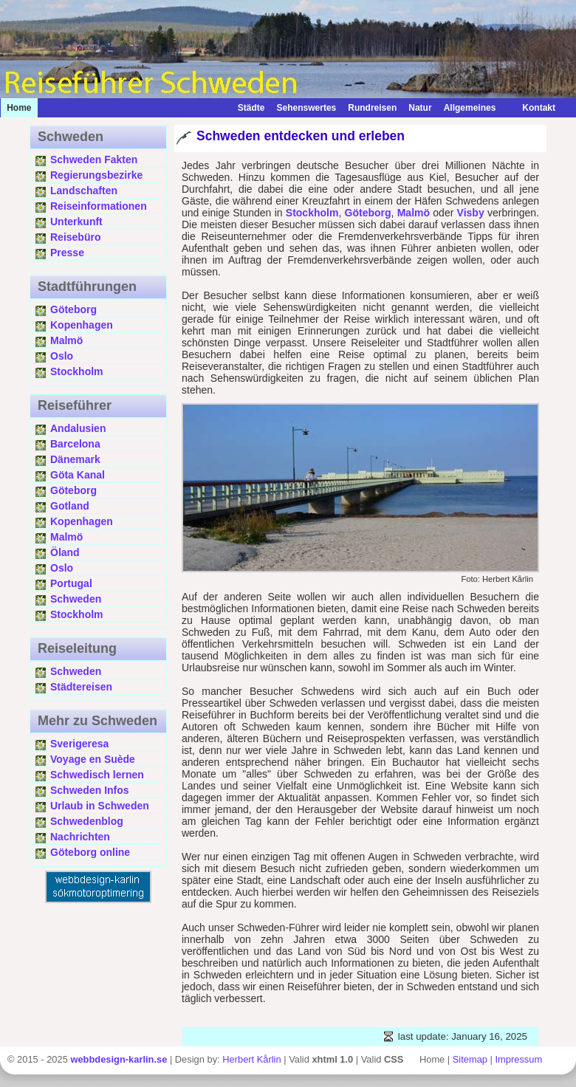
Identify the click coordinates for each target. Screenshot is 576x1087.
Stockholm (76, 371)
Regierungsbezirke (96, 175)
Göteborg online (90, 852)
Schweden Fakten (93, 159)
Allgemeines (470, 108)
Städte (251, 108)
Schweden (75, 599)
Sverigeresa (79, 744)
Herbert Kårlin (251, 1059)
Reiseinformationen (98, 206)
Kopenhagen (81, 325)
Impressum (519, 1059)
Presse (67, 252)
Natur (419, 108)
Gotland (69, 506)
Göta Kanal (77, 475)
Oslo (61, 356)
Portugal (71, 583)
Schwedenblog (86, 821)
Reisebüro (75, 237)
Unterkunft (76, 221)
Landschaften (83, 190)
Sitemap (470, 1059)
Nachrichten (80, 837)
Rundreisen (372, 108)
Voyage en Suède (92, 759)
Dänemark (75, 459)
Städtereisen (81, 687)
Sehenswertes (307, 108)
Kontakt (531, 108)
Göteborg (73, 309)
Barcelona (75, 444)
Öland (65, 552)
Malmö (66, 340)
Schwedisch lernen (97, 775)
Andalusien (78, 428)
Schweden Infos (89, 790)
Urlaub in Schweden (99, 806)
